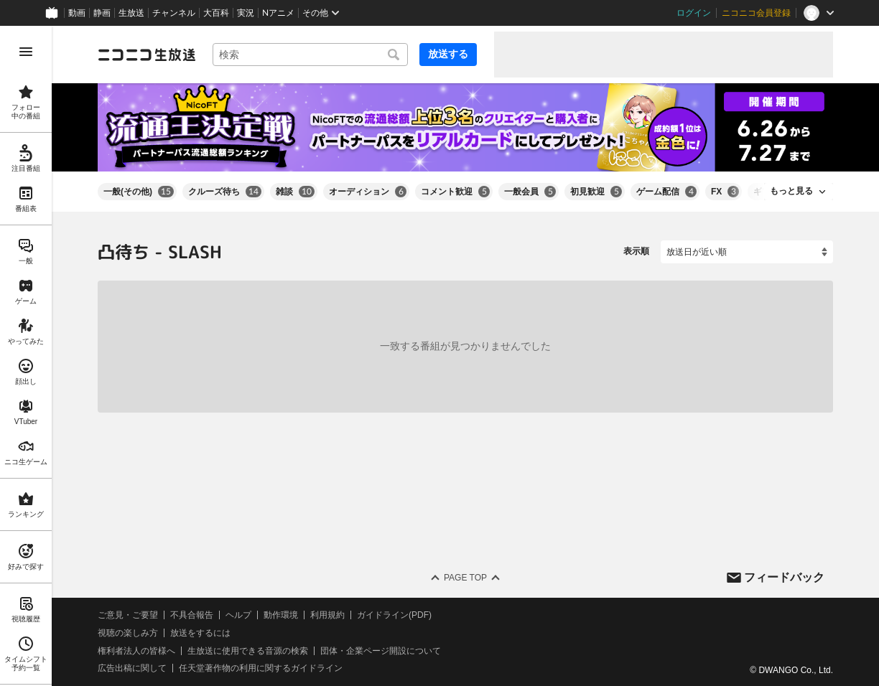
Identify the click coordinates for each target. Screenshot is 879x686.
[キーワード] (310, 54)
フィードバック (784, 576)
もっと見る (791, 191)
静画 (102, 13)
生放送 (131, 13)
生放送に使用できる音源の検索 (247, 650)
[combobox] (310, 54)
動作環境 (281, 615)
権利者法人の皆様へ (136, 650)
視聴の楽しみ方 (128, 633)
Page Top (465, 578)
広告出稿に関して (132, 668)
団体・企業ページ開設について (380, 650)
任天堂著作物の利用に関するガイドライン (261, 668)
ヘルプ (238, 615)
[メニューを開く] (25, 51)
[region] (26, 356)
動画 (76, 13)
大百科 (216, 13)
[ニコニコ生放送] (146, 54)
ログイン (693, 13)
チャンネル (173, 13)
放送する (448, 54)
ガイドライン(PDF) (394, 615)
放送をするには (200, 633)
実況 (245, 13)
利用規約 (327, 615)
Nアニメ (278, 13)
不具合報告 (191, 615)
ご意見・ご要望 (128, 615)
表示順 (636, 251)
